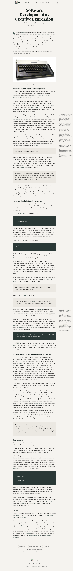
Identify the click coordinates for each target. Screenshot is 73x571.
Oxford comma (49, 106)
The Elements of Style (26, 98)
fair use (35, 145)
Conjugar (19, 328)
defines (20, 364)
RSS (41, 547)
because (64, 154)
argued (34, 37)
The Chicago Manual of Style (41, 96)
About (48, 2)
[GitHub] (30, 563)
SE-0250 (28, 415)
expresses (24, 296)
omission (70, 152)
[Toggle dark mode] (56, 2)
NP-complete (23, 518)
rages (23, 104)
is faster (18, 516)
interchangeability (43, 35)
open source (44, 566)
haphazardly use (50, 502)
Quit (69, 128)
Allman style (23, 214)
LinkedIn (25, 258)
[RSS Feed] (40, 563)
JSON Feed (47, 547)
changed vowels (64, 124)
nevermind (16, 119)
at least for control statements (30, 256)
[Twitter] (33, 563)
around (21, 35)
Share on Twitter (22, 547)
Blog (37, 2)
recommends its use (36, 108)
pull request (36, 551)
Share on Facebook (33, 547)
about (23, 33)
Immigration (21, 525)
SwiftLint (34, 391)
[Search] (43, 563)
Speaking (42, 2)
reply (27, 419)
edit (41, 551)
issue (28, 551)
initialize (29, 328)
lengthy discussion (18, 415)
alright (26, 119)
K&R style (23, 241)
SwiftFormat (38, 403)
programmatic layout (35, 535)
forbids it (22, 110)
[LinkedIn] (36, 563)
